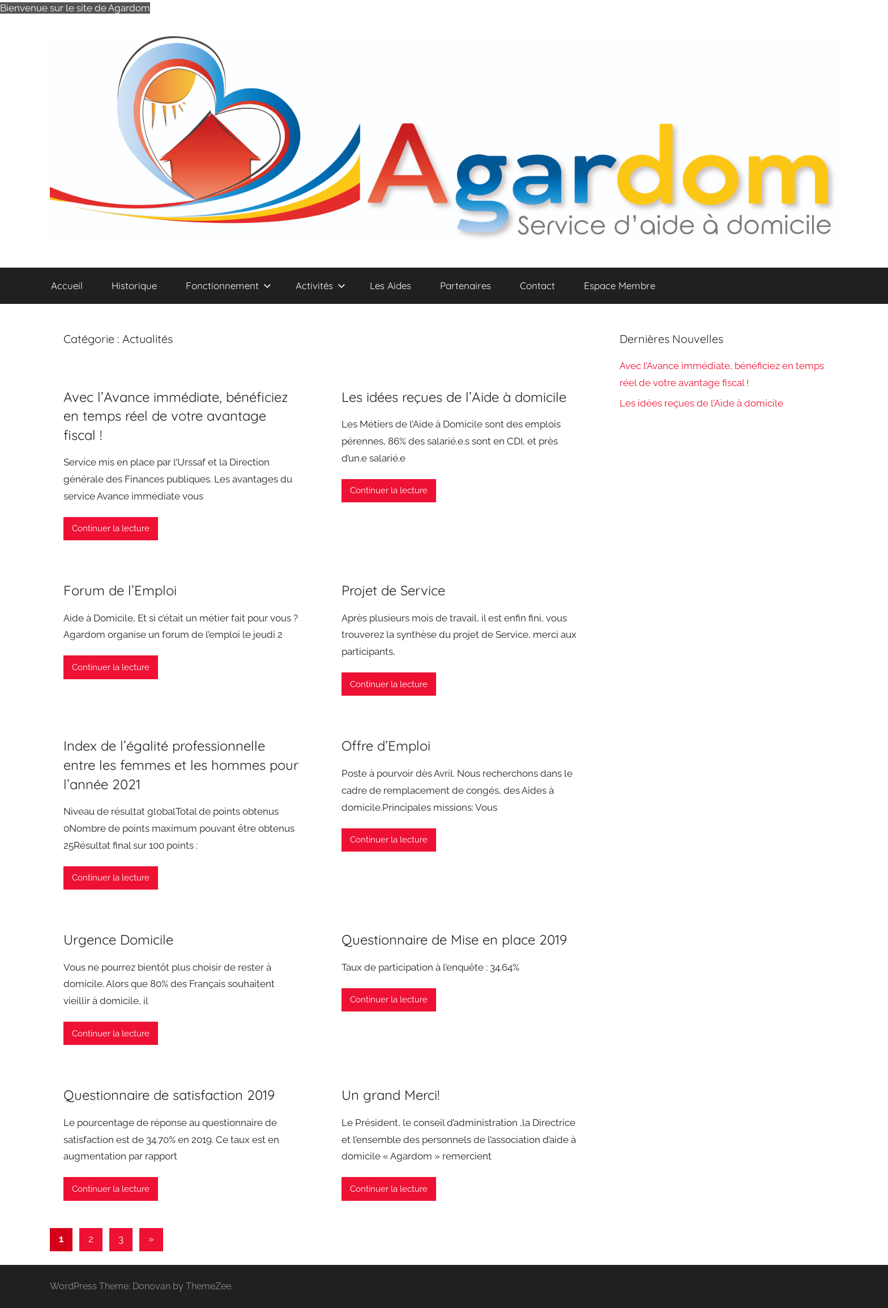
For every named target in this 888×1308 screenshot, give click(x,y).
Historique (134, 285)
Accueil (67, 285)
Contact (537, 285)
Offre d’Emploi (385, 745)
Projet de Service (393, 590)
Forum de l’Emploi (120, 590)
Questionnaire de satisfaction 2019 (169, 1094)
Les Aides (390, 285)
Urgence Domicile (118, 939)
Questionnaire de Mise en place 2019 (454, 939)
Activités (320, 285)
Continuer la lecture (111, 528)
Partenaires (465, 285)
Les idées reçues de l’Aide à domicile (453, 396)
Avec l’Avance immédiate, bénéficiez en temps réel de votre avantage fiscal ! (175, 415)
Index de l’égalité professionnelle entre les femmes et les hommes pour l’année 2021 (180, 764)
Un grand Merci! (390, 1094)
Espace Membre (619, 285)
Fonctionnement (228, 285)
